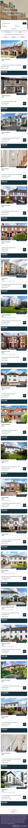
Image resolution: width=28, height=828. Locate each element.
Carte (22, 37)
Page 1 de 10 (13, 812)
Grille (14, 37)
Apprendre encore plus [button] (11, 823)
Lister (5, 37)
